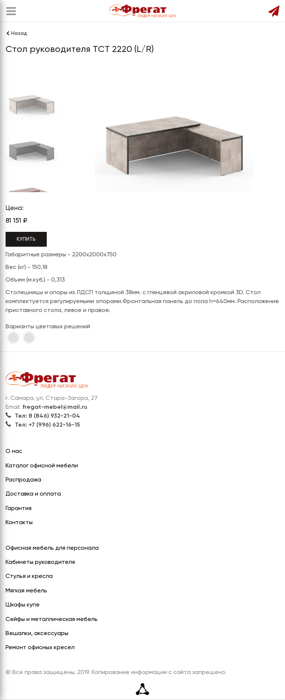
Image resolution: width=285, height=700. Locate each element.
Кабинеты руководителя (40, 562)
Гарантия (19, 509)
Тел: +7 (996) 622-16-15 (43, 425)
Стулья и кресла (29, 576)
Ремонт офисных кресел (40, 648)
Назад (16, 33)
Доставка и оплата (33, 494)
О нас (14, 451)
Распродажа (23, 480)
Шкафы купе (23, 605)
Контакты (19, 523)
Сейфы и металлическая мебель (52, 619)
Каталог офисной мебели (42, 466)
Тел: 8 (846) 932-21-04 (43, 416)
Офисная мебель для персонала (52, 548)
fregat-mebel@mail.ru (54, 407)
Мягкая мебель (26, 591)
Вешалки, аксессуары (37, 634)
